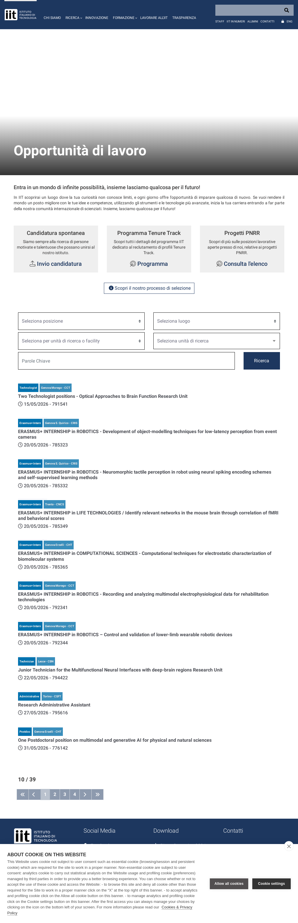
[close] (289, 846)
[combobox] (216, 341)
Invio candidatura (59, 263)
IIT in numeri (236, 21)
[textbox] (214, 341)
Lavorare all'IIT (154, 18)
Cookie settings (271, 884)
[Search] (254, 10)
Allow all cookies (229, 884)
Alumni (252, 21)
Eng (289, 21)
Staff (219, 21)
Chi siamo (52, 18)
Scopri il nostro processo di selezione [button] (149, 288)
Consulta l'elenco (245, 263)
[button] (73, 14)
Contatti (267, 21)
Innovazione (96, 18)
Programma (152, 263)
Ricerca (261, 360)
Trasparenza (184, 18)
